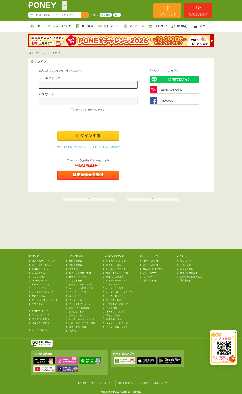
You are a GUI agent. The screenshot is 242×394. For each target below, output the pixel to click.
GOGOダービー (40, 280)
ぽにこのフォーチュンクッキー (47, 261)
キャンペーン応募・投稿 (81, 288)
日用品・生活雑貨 (114, 276)
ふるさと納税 (75, 280)
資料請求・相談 (76, 311)
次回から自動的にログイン (90, 110)
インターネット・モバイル (82, 319)
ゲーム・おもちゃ (114, 296)
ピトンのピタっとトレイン (45, 300)
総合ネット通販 (113, 265)
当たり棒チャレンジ (42, 265)
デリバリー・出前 (77, 292)
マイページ (185, 261)
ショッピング (59, 26)
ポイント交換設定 (189, 273)
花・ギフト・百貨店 (116, 311)
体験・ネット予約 (77, 276)
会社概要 (82, 383)
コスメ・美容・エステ (117, 327)
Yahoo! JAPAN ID (171, 89)
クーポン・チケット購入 (81, 284)
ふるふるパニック (40, 273)
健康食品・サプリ (114, 319)
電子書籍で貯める (40, 319)
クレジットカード (77, 300)
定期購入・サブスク (116, 269)
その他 (72, 331)
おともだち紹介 (39, 330)
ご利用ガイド (149, 276)
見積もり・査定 (76, 315)
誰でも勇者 (37, 304)
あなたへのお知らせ (153, 265)
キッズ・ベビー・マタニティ (120, 292)
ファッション (112, 284)
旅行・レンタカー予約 (80, 273)
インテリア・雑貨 (114, 288)
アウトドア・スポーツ (117, 304)
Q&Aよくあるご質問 (153, 269)
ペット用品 (111, 307)
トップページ (37, 53)
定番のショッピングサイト (119, 261)
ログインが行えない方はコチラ (107, 147)
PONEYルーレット (41, 269)
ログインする (167, 10)
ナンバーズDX (39, 288)
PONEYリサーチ (40, 311)
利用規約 (144, 383)
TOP (36, 26)
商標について (160, 383)
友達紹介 (180, 26)
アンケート (134, 26)
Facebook (167, 100)
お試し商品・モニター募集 (82, 323)
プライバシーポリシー (102, 383)
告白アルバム (38, 296)
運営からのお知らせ (153, 261)
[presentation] (88, 122)
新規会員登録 (198, 10)
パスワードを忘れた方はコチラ (70, 147)
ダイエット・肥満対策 (117, 323)
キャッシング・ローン (80, 304)
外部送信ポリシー (126, 383)
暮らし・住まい (113, 315)
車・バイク (74, 296)
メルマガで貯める (40, 323)
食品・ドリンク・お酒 (117, 273)
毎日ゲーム (108, 26)
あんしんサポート (152, 273)
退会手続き (185, 280)
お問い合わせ (149, 280)
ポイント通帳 (186, 269)
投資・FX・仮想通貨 (79, 307)
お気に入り (185, 265)
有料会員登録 (75, 265)
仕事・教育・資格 (77, 327)
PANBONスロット (41, 284)
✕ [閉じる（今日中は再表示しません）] (235, 332)
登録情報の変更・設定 (191, 276)
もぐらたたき (38, 276)
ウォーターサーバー (116, 280)
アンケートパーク (40, 315)
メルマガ (158, 26)
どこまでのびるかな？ (43, 292)
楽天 (117, 15)
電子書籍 (106, 15)
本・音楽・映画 (113, 300)
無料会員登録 (75, 261)
